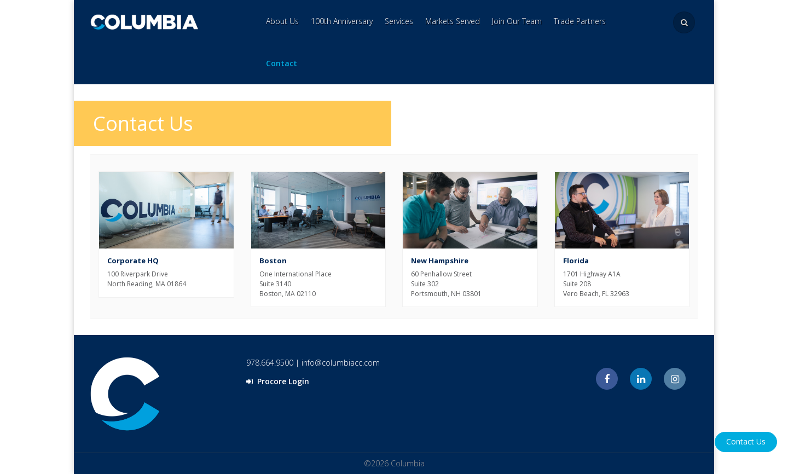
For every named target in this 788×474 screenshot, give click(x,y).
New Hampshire (439, 260)
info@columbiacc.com (341, 362)
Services (399, 21)
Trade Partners (580, 21)
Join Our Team (517, 21)
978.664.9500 (269, 362)
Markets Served (452, 21)
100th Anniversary (342, 21)
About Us (282, 21)
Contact (281, 63)
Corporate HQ (133, 260)
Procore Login (277, 381)
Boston (273, 260)
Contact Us (746, 441)
